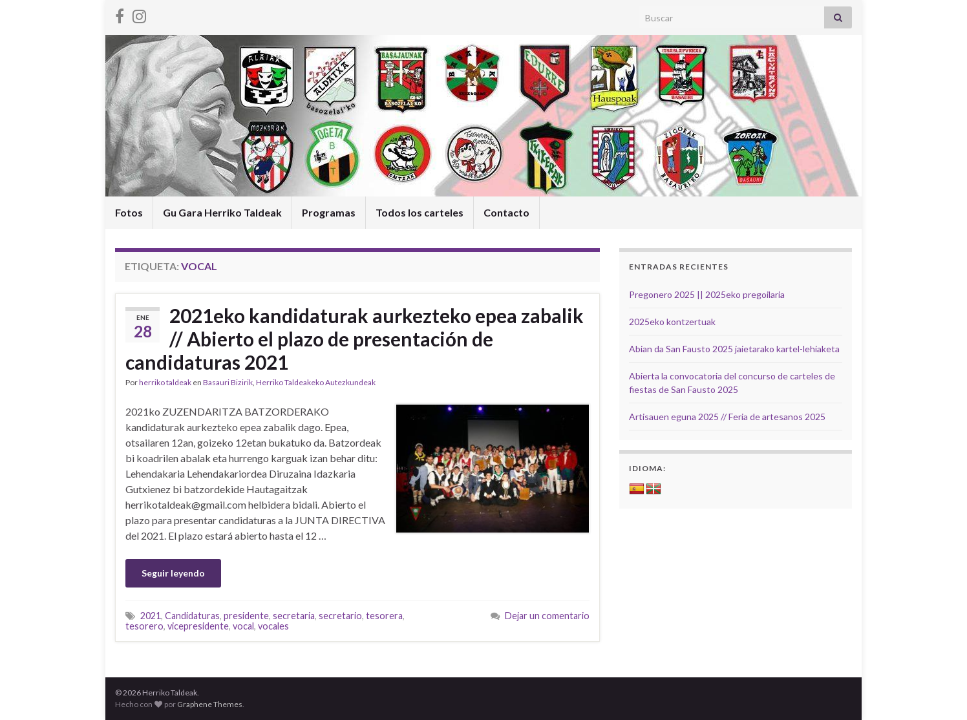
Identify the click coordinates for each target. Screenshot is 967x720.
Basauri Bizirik (228, 382)
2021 (150, 615)
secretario (340, 615)
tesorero (144, 625)
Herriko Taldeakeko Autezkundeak (316, 382)
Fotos (129, 212)
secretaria (294, 615)
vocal (243, 625)
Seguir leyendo (173, 572)
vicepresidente (198, 625)
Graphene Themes (209, 704)
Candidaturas (192, 615)
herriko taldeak (165, 382)
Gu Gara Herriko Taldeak (222, 212)
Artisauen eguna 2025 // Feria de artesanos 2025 (727, 416)
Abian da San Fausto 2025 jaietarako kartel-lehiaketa (734, 348)
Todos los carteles (419, 212)
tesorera (384, 615)
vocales (273, 625)
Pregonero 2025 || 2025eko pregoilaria (707, 294)
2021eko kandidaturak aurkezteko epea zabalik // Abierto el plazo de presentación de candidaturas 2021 (354, 339)
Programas (329, 212)
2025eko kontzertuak (672, 321)
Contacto (506, 212)
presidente (246, 615)
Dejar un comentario (547, 615)
